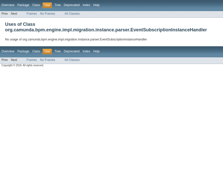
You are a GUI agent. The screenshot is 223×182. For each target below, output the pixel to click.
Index (86, 5)
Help (96, 5)
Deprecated (72, 5)
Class (36, 5)
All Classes (72, 13)
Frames (32, 13)
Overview (8, 5)
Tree (58, 5)
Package (23, 5)
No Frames (47, 13)
